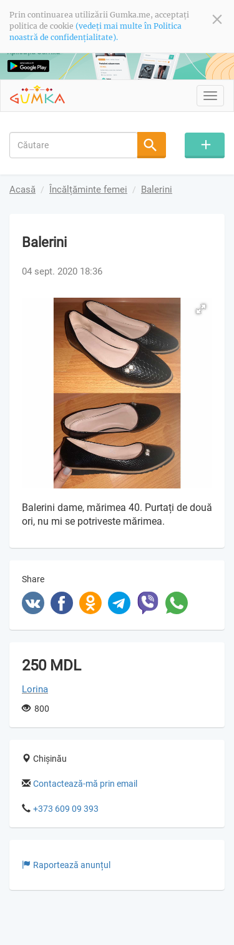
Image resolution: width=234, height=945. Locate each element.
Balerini (156, 189)
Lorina (35, 689)
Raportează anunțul (66, 865)
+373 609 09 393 (66, 809)
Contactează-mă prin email (85, 784)
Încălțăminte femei (88, 189)
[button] (201, 309)
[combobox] (73, 144)
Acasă (22, 189)
